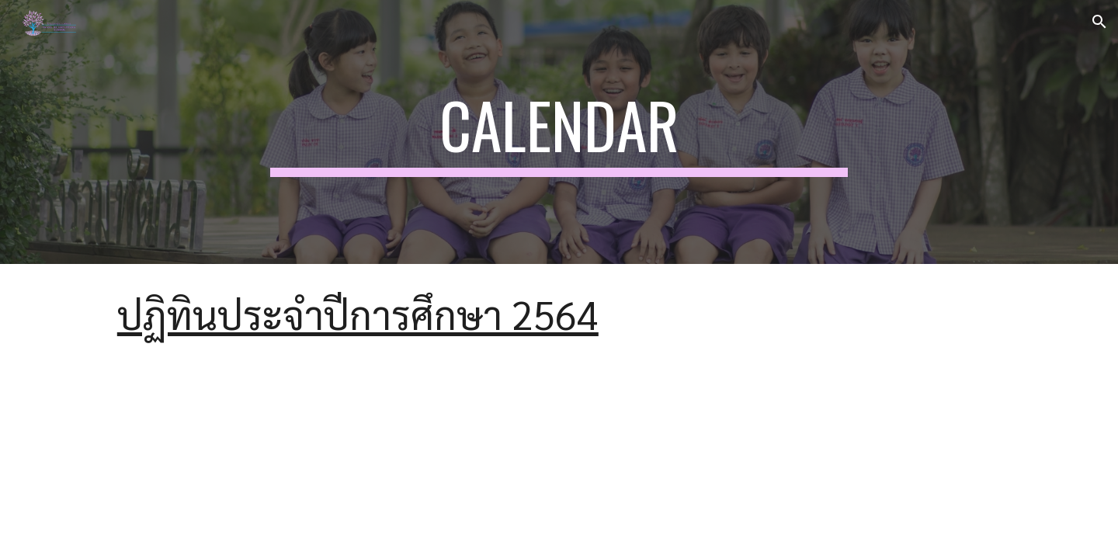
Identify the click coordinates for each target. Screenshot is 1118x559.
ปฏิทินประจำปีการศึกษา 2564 (358, 313)
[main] (559, 132)
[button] (1099, 21)
